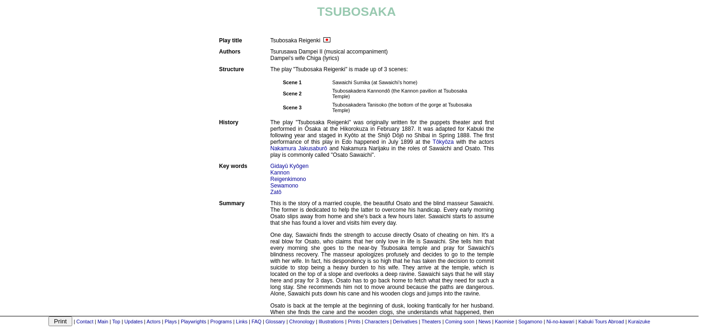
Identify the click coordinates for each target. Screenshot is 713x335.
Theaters (431, 321)
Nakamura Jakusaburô (298, 148)
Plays (171, 321)
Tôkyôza (442, 142)
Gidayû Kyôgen (289, 166)
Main (102, 321)
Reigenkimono (288, 179)
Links (241, 321)
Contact (85, 321)
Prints (354, 321)
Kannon (279, 172)
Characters (376, 321)
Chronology (302, 321)
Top (116, 321)
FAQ (256, 321)
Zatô (275, 192)
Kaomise (504, 321)
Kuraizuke (639, 321)
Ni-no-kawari (560, 321)
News (485, 321)
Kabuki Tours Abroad (601, 321)
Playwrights (193, 321)
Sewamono (284, 185)
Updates (133, 321)
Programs (221, 321)
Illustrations (331, 321)
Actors (153, 321)
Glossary (275, 321)
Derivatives (405, 321)
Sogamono (530, 321)
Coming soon (459, 321)
